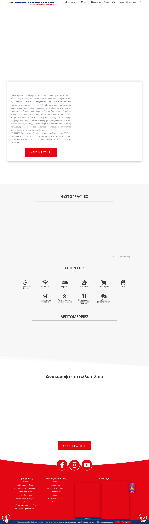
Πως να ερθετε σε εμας (25, 502)
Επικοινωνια (119, 3)
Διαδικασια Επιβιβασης (25, 485)
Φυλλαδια (55, 502)
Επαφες (25, 482)
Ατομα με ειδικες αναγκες (25, 498)
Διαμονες (97, 3)
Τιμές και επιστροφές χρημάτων (25, 505)
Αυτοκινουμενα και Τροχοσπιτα (25, 488)
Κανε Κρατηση (41, 152)
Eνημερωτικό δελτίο (55, 498)
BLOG (55, 495)
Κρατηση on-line (55, 492)
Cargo (86, 3)
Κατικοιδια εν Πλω (25, 495)
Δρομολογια (72, 3)
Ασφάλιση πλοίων (25, 492)
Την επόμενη (124, 257)
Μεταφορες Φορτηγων (55, 488)
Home (55, 482)
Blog (107, 3)
